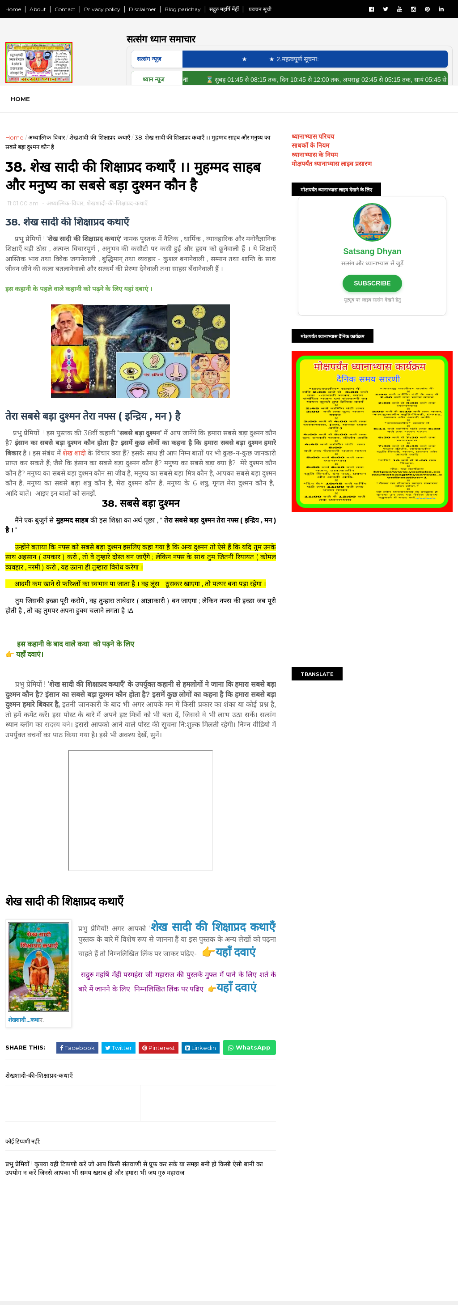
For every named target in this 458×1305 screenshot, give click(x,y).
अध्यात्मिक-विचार (46, 137)
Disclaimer (142, 9)
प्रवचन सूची (259, 9)
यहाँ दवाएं (236, 1004)
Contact (65, 9)
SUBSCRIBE (372, 283)
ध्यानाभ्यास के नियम (315, 155)
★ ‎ (252, 59)
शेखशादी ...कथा (23, 1021)
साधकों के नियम (310, 145)
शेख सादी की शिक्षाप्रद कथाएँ (65, 902)
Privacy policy (102, 9)
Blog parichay (183, 9)
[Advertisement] (372, 591)
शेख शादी (90, 454)
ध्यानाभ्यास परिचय (313, 136)
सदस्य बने (91, 725)
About (38, 9)
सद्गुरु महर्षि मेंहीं (224, 9)
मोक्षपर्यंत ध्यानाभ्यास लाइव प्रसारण (332, 164)
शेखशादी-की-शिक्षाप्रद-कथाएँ (99, 137)
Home (13, 9)
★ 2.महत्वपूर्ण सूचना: (300, 59)
